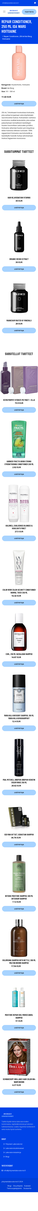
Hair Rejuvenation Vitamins (19, 197)
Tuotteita (29, 12)
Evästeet (27, 1186)
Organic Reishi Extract (19, 259)
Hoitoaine (26, 85)
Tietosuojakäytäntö (14, 1188)
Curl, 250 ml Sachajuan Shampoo (19, 654)
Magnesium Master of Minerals (19, 320)
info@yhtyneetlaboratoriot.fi (10, 3)
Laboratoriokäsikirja (13, 1152)
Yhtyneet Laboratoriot (13, 1144)
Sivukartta (27, 1188)
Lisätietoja (19, 104)
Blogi (7, 1157)
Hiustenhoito (16, 85)
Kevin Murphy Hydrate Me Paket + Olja (19, 400)
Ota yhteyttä (17, 1186)
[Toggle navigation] (4, 11)
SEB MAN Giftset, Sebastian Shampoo (19, 834)
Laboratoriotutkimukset (14, 1148)
